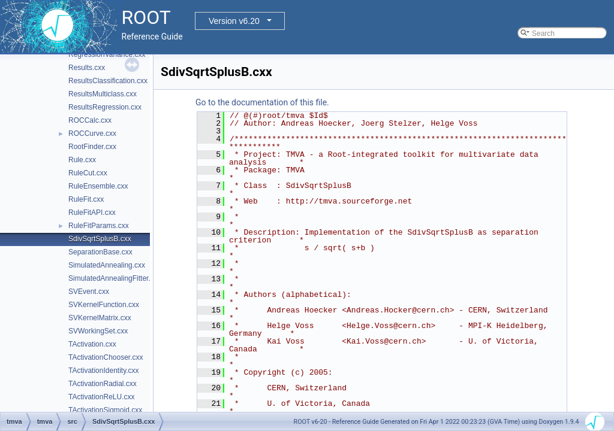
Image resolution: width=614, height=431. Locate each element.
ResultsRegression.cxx (105, 107)
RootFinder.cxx (92, 146)
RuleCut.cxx (87, 173)
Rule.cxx (82, 160)
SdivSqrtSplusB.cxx (99, 239)
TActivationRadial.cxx (102, 384)
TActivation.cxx (92, 344)
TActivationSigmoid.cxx (105, 410)
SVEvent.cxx (88, 291)
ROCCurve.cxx (92, 133)
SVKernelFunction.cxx (103, 305)
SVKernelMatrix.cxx (99, 318)
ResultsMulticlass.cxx (102, 94)
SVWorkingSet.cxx (98, 331)
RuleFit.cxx (86, 199)
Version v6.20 (234, 21)
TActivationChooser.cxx (105, 357)
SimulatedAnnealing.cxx (106, 265)
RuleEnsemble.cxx (98, 186)
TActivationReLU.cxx (101, 397)
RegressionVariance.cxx (107, 54)
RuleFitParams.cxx (98, 225)
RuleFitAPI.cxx (92, 212)
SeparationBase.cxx (100, 252)
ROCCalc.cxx (90, 120)
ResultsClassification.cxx (108, 81)
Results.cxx (86, 67)
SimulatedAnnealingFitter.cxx (114, 278)
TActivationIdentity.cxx (103, 370)
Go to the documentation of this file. (262, 102)
